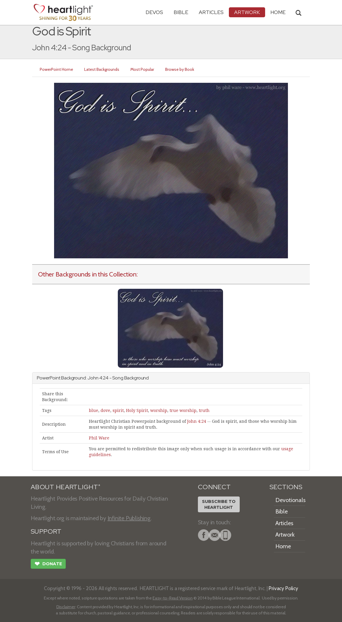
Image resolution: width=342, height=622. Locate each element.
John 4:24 (196, 421)
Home (283, 546)
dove (105, 410)
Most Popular (142, 69)
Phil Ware (99, 438)
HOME (278, 12)
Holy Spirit (137, 410)
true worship (183, 410)
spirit (118, 410)
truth (204, 410)
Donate (48, 564)
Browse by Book (179, 69)
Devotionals (290, 500)
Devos (154, 12)
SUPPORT (46, 531)
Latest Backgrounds (101, 69)
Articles (211, 12)
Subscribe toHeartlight (219, 504)
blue (93, 410)
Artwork (247, 12)
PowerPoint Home (56, 69)
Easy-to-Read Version (173, 598)
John (92, 378)
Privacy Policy (283, 588)
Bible (181, 12)
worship (158, 410)
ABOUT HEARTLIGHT (65, 487)
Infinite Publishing (129, 518)
